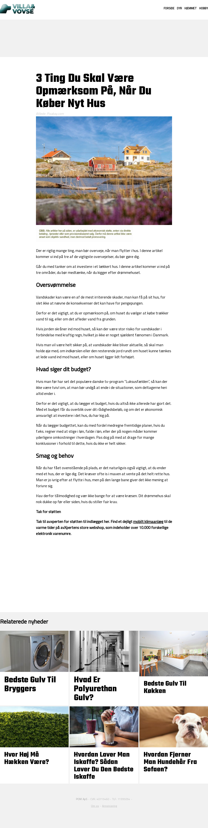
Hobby (203, 8)
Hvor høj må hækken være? (26, 758)
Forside (169, 8)
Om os (95, 806)
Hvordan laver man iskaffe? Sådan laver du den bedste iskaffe (103, 766)
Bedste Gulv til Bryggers (30, 685)
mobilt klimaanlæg (148, 521)
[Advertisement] (104, 38)
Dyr (179, 8)
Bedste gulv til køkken (165, 687)
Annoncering (109, 806)
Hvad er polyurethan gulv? (95, 689)
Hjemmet (190, 8)
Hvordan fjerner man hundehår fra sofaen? (170, 762)
